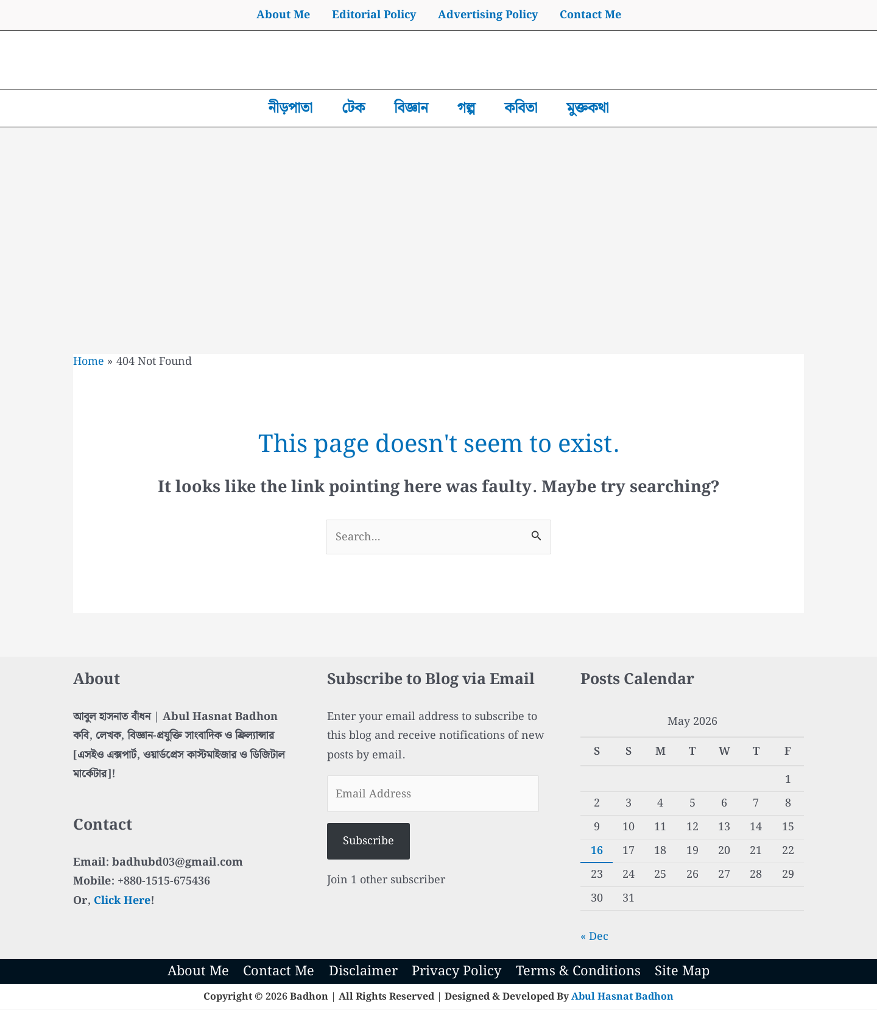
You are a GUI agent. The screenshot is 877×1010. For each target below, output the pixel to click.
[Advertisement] (438, 218)
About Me (283, 15)
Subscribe (368, 841)
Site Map (682, 971)
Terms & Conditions (578, 971)
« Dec (594, 936)
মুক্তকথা (587, 108)
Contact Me (590, 15)
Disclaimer (363, 971)
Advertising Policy (488, 15)
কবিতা (520, 108)
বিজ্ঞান (411, 108)
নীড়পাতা (290, 108)
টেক (353, 108)
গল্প (466, 108)
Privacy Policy (456, 971)
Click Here (122, 900)
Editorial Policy (374, 15)
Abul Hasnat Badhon (622, 997)
